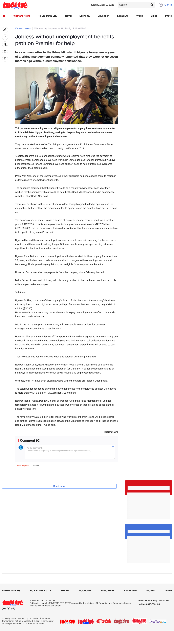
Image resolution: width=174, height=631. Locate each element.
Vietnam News (21, 15)
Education (103, 15)
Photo (168, 15)
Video (154, 15)
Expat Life (123, 15)
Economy (85, 15)
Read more (59, 486)
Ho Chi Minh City (47, 15)
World (139, 15)
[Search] (136, 5)
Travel (68, 15)
